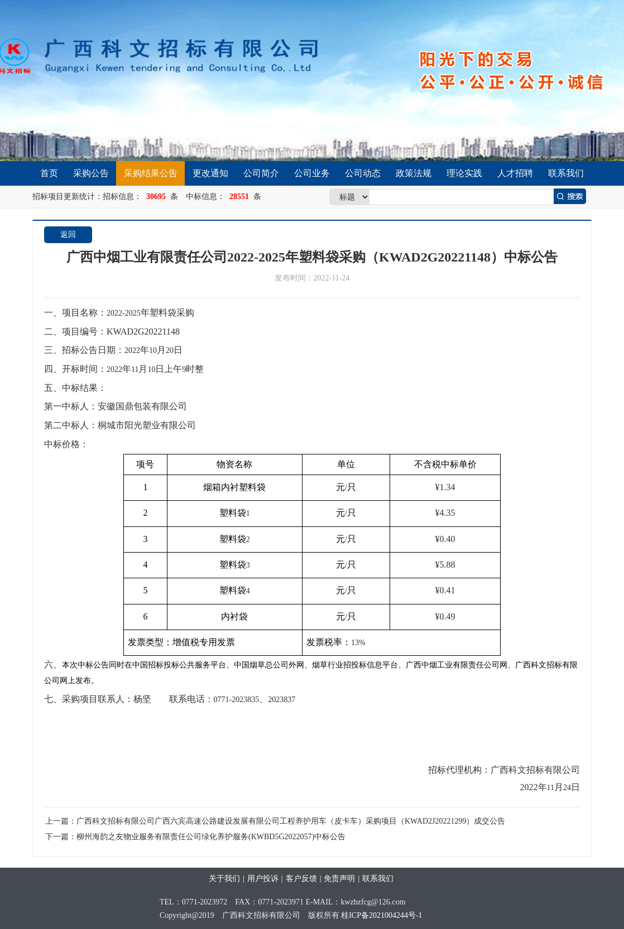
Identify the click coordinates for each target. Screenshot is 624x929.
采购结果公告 (150, 173)
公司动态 (363, 173)
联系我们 (566, 173)
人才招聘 (515, 173)
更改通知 (210, 173)
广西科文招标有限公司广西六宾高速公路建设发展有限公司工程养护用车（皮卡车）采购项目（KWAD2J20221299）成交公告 (290, 821)
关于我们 (224, 878)
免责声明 (339, 878)
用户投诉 (263, 878)
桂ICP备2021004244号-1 (381, 915)
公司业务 (312, 173)
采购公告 (91, 173)
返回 (68, 234)
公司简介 (261, 173)
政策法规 (413, 173)
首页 (49, 173)
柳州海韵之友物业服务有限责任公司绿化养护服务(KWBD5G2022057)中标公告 (210, 837)
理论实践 (464, 173)
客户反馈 (301, 878)
